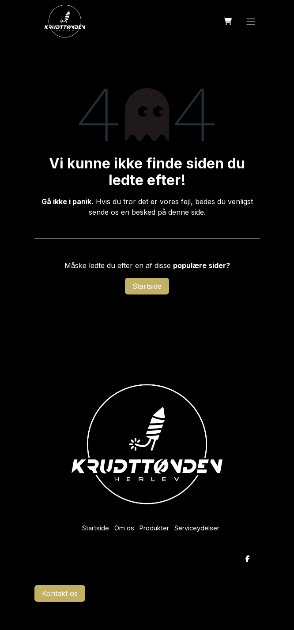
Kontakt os (60, 593)
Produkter (154, 528)
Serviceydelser (196, 528)
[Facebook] (247, 559)
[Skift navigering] (251, 21)
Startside (147, 286)
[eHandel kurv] (227, 21)
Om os (124, 528)
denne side (186, 212)
